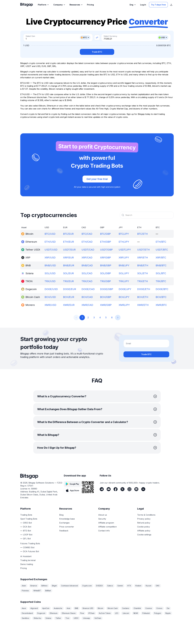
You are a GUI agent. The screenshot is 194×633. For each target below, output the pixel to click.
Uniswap (86, 618)
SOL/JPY (124, 273)
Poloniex (25, 591)
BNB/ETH (142, 265)
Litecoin (126, 613)
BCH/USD (50, 297)
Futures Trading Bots (30, 543)
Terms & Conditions (146, 515)
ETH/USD (50, 241)
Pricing (23, 568)
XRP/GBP (105, 257)
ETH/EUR (68, 241)
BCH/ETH (142, 297)
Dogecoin (41, 613)
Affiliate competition (107, 526)
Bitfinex (44, 586)
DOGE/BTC (162, 289)
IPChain (91, 613)
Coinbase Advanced (69, 586)
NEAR (135, 613)
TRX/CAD (87, 281)
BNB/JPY (124, 265)
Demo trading (26, 564)
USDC (76, 618)
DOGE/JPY (125, 289)
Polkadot (146, 613)
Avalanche (58, 608)
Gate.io (110, 586)
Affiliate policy (143, 530)
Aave (24, 608)
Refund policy (143, 523)
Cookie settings (144, 534)
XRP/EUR (68, 257)
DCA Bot (27, 526)
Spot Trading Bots (28, 519)
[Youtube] (109, 489)
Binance (33, 586)
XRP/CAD (87, 257)
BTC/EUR (68, 233)
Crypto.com (87, 586)
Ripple (168, 613)
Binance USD (88, 608)
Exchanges (64, 523)
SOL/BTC (161, 273)
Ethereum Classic (69, 613)
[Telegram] (102, 489)
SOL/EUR (68, 273)
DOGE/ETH (143, 289)
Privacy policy (143, 519)
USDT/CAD (88, 249)
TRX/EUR (68, 281)
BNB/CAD (87, 265)
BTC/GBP (105, 233)
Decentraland (27, 613)
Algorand (34, 608)
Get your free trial (97, 179)
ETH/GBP (105, 241)
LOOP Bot (27, 534)
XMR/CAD (87, 304)
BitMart (48, 591)
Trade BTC (97, 52)
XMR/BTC (161, 304)
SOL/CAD (87, 273)
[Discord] (136, 489)
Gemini (120, 586)
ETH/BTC (161, 241)
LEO (116, 613)
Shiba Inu (37, 618)
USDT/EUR (69, 249)
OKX (157, 586)
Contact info (104, 530)
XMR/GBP (106, 304)
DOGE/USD (51, 289)
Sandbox (25, 618)
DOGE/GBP (106, 289)
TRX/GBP (105, 281)
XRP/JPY (124, 257)
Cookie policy (143, 526)
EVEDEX (99, 586)
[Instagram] (129, 489)
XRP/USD (50, 257)
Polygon (157, 613)
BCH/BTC (161, 297)
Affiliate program (106, 523)
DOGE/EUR (69, 289)
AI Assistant (25, 556)
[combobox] (147, 215)
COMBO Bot (28, 547)
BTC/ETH (142, 233)
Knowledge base (67, 519)
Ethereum (53, 613)
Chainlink (137, 608)
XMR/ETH (143, 304)
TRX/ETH (142, 281)
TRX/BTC (161, 281)
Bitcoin (100, 608)
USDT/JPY (125, 249)
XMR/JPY (124, 304)
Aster (24, 586)
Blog (61, 515)
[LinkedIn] (143, 489)
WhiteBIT (37, 591)
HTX (129, 586)
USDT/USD (51, 249)
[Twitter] (122, 489)
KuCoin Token (105, 613)
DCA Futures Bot (31, 551)
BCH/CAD (87, 297)
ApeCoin (45, 608)
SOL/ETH (142, 273)
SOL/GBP (105, 273)
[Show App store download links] (171, 4)
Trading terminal (28, 560)
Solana (48, 618)
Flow (82, 613)
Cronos (159, 608)
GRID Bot (27, 523)
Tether (58, 618)
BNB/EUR (68, 265)
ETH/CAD (87, 241)
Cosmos (148, 608)
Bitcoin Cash (113, 608)
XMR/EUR (68, 304)
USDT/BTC (162, 249)
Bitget (54, 586)
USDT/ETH (143, 249)
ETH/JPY (124, 241)
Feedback (63, 530)
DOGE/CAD (88, 289)
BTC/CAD (87, 233)
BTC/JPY (124, 233)
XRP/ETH (142, 257)
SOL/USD (50, 273)
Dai (168, 608)
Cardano (125, 608)
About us (102, 515)
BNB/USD (50, 265)
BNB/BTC (161, 265)
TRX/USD (50, 281)
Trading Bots (26, 515)
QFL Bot (27, 538)
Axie (68, 608)
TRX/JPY (124, 281)
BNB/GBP (105, 265)
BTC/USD (50, 233)
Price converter (66, 526)
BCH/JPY (124, 297)
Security (102, 519)
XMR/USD (50, 304)
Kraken (138, 586)
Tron (67, 618)
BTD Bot (27, 530)
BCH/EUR (68, 297)
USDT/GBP (106, 249)
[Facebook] (116, 489)
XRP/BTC (161, 257)
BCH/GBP (105, 297)
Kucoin (148, 586)
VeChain (97, 618)
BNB (76, 608)
